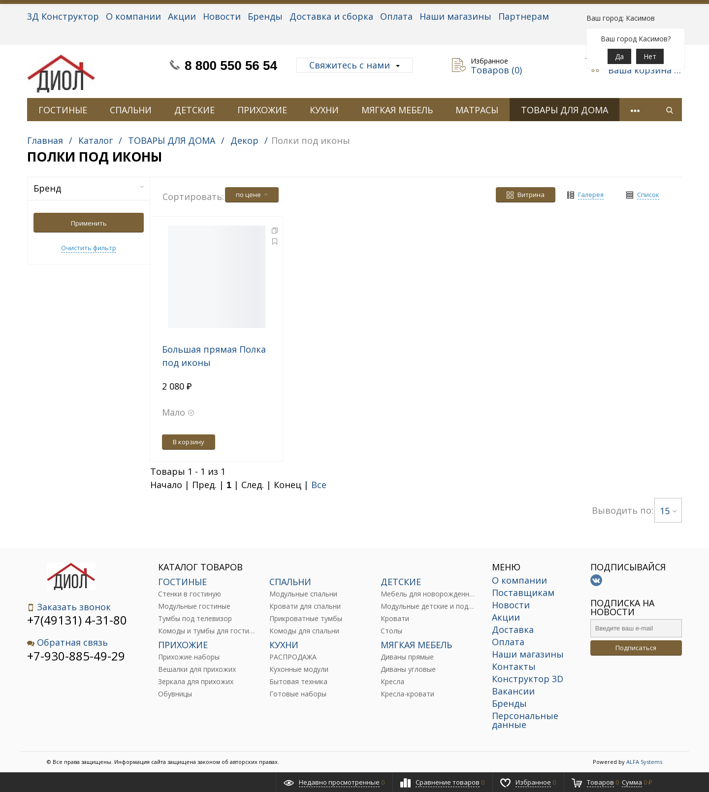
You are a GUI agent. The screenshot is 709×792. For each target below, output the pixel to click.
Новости (222, 16)
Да (619, 56)
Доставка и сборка (331, 16)
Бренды (265, 16)
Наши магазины (455, 16)
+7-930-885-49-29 (76, 656)
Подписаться (635, 647)
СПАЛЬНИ (131, 110)
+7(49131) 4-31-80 (77, 620)
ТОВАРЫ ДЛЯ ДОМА (564, 110)
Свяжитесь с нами (354, 65)
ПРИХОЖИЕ (262, 110)
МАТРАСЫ (476, 110)
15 (668, 511)
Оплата (396, 16)
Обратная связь (67, 642)
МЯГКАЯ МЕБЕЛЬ (397, 110)
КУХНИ (324, 110)
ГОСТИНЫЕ (62, 110)
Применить (89, 223)
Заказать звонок (69, 607)
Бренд (88, 188)
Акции (182, 16)
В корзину (188, 441)
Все (318, 485)
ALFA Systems (644, 761)
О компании (133, 16)
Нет (650, 56)
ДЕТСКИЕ (194, 110)
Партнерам (523, 16)
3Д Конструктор (63, 16)
